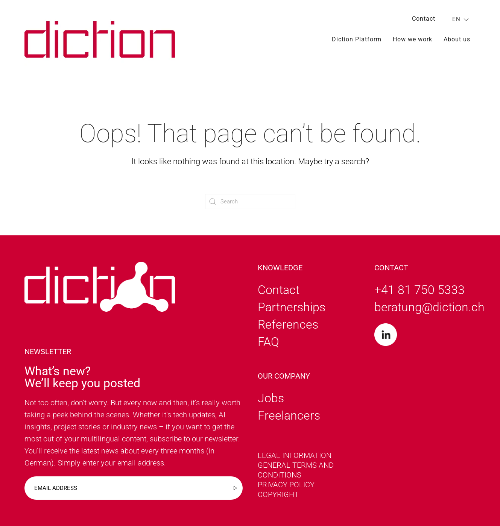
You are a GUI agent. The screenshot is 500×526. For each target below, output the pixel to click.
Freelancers (289, 415)
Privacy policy (286, 484)
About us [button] (457, 39)
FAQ (268, 342)
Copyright (278, 494)
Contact (423, 18)
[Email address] (133, 488)
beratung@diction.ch (429, 307)
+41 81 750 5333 (419, 290)
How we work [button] (412, 39)
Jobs (271, 398)
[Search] (250, 201)
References (288, 324)
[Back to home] (99, 39)
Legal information (294, 455)
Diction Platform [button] (356, 39)
